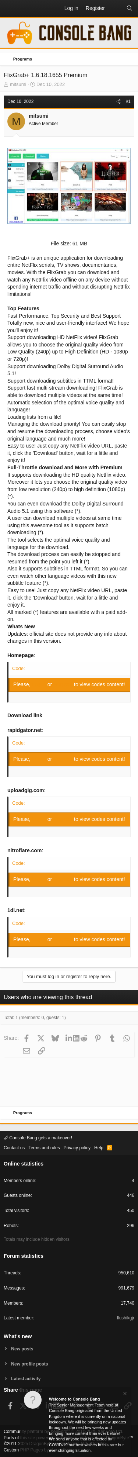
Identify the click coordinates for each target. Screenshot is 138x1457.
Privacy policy (77, 1147)
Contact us (14, 1147)
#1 (128, 101)
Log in (39, 684)
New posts (22, 1348)
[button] (9, 8)
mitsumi (18, 84)
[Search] (130, 8)
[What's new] (116, 8)
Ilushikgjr (125, 1317)
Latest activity (25, 1378)
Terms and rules (44, 1147)
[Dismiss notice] (124, 1394)
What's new (18, 1336)
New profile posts (29, 1364)
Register (63, 684)
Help (98, 1147)
